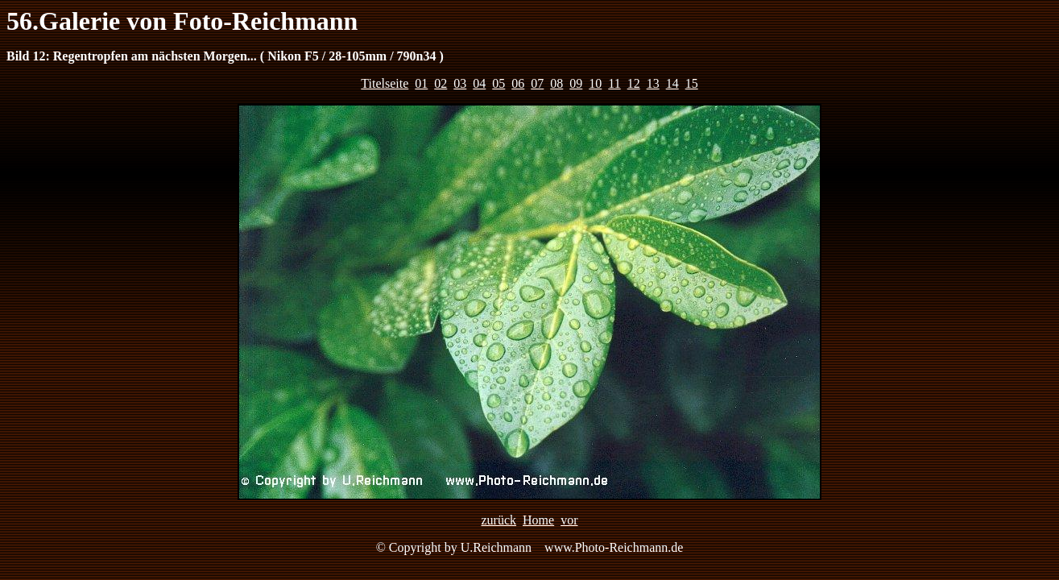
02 (440, 83)
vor (569, 520)
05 (498, 83)
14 (672, 83)
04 (479, 83)
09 (575, 83)
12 (633, 83)
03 (459, 83)
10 (595, 83)
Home (538, 520)
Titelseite (384, 83)
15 (691, 83)
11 (614, 83)
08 (556, 83)
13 (653, 83)
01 (421, 83)
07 (537, 83)
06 (517, 83)
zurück (499, 520)
